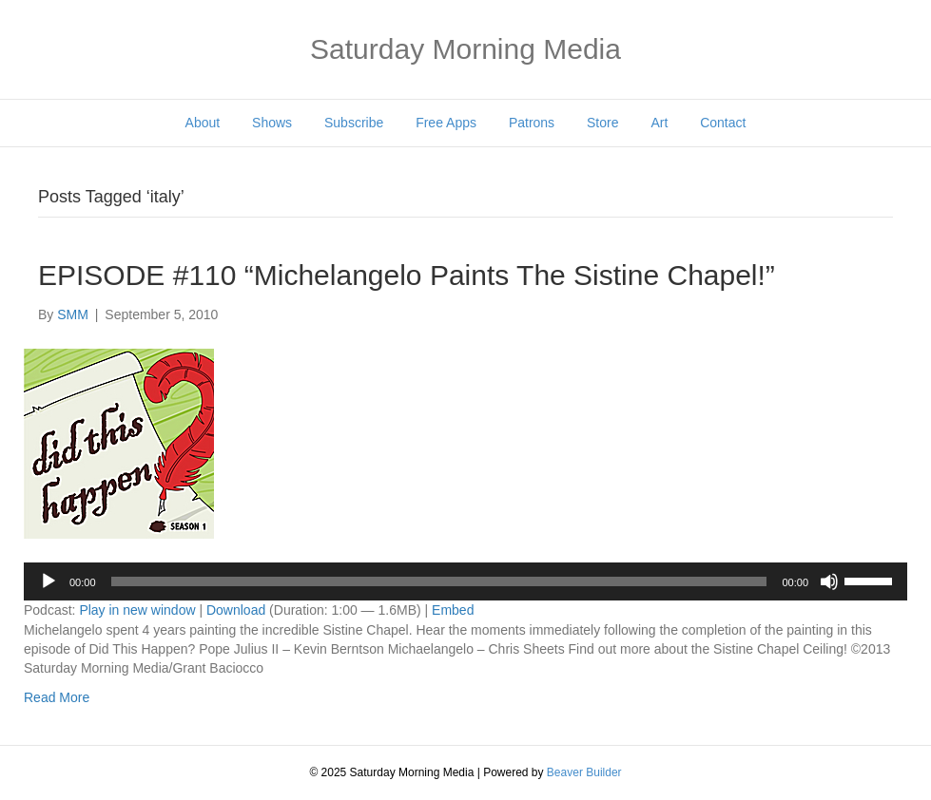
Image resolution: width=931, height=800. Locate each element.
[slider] (439, 581)
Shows (272, 122)
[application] (465, 581)
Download (235, 610)
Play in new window (137, 610)
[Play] (48, 581)
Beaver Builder (584, 772)
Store (602, 122)
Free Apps (446, 122)
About (203, 122)
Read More (56, 697)
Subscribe (353, 122)
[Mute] (829, 581)
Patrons (531, 122)
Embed (453, 610)
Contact (723, 122)
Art (659, 122)
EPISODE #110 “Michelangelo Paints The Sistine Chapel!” (406, 275)
